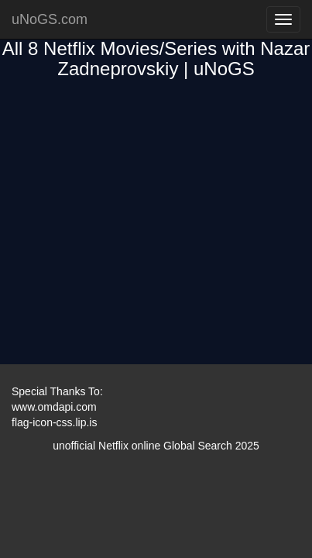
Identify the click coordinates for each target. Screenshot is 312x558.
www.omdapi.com (54, 407)
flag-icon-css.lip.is (54, 422)
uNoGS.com (49, 19)
